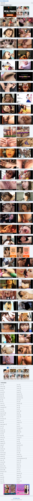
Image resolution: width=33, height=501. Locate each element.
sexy (18, 441)
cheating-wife (3, 407)
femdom (2, 437)
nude (18, 407)
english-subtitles (3, 424)
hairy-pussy (3, 452)
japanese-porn (3, 471)
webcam (19, 475)
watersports (19, 473)
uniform (19, 460)
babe (2, 394)
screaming (19, 437)
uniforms (19, 462)
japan (2, 464)
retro (18, 433)
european (2, 430)
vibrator (19, 466)
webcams (19, 477)
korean (2, 481)
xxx (18, 483)
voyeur (19, 471)
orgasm (19, 411)
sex (18, 439)
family (2, 435)
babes (2, 396)
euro (1, 428)
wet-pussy (19, 481)
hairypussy (2, 454)
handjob (2, 456)
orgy (18, 413)
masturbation (20, 398)
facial (2, 433)
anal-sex (2, 392)
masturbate (19, 394)
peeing (18, 426)
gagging (2, 441)
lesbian (19, 386)
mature (19, 399)
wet (18, 479)
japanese (2, 469)
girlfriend (2, 449)
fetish (2, 439)
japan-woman (3, 467)
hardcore (2, 458)
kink (1, 473)
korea (2, 479)
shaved (19, 443)
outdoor (19, 416)
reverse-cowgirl (20, 435)
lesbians (19, 388)
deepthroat (2, 415)
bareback (2, 398)
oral (18, 409)
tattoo (18, 449)
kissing (2, 477)
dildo (2, 420)
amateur (2, 386)
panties (19, 420)
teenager (19, 454)
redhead (19, 432)
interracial (2, 462)
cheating (2, 405)
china (2, 409)
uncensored (19, 456)
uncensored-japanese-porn (22, 458)
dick (1, 416)
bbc (1, 399)
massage (19, 392)
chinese (2, 411)
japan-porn (2, 466)
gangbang (2, 443)
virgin (18, 469)
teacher (19, 450)
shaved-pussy (20, 445)
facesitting (2, 432)
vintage (18, 467)
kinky (1, 475)
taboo (18, 447)
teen (18, 452)
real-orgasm (19, 428)
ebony (2, 422)
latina (18, 384)
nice (18, 405)
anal (2, 390)
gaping (2, 445)
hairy (2, 450)
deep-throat (3, 413)
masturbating (20, 396)
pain (18, 418)
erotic (2, 426)
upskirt (18, 464)
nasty (18, 401)
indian (2, 460)
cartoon (2, 403)
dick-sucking (3, 418)
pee (18, 424)
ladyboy (2, 483)
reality (18, 430)
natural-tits (19, 403)
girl (1, 447)
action (2, 384)
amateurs (2, 388)
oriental (19, 415)
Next (25, 367)
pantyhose (19, 422)
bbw (1, 401)
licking (19, 390)
